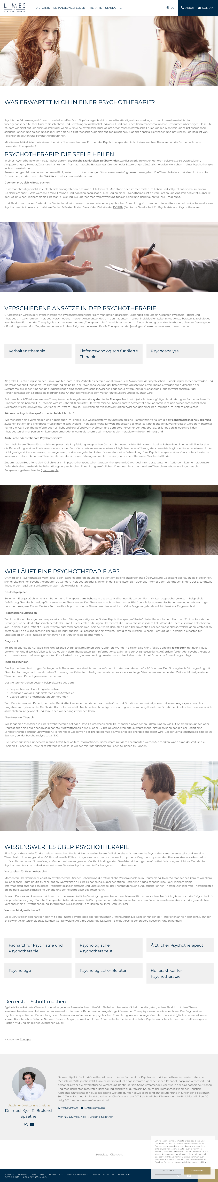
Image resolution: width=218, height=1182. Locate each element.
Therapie (95, 7)
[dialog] (183, 1157)
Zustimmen (197, 1170)
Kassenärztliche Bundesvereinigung (32, 742)
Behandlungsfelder (69, 7)
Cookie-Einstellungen (35, 1177)
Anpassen (168, 1170)
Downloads (56, 1174)
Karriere (23, 1174)
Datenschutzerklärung (198, 1162)
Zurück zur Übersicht (109, 1154)
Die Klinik (42, 7)
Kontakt (9, 1174)
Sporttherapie (49, 470)
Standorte (113, 7)
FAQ (34, 1174)
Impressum (124, 1174)
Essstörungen (134, 164)
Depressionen (191, 160)
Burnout (31, 164)
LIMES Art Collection (103, 1174)
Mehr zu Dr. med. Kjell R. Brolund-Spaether (85, 1116)
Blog (42, 1174)
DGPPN (118, 207)
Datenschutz (12, 1177)
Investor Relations (77, 1174)
